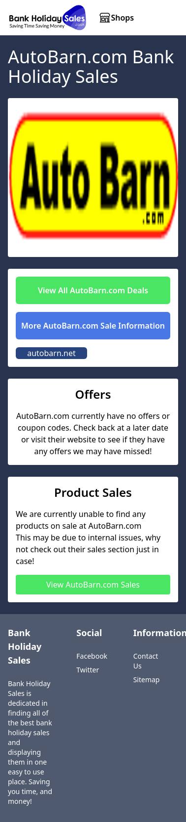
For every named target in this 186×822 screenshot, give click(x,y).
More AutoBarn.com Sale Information (93, 325)
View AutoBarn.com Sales (93, 584)
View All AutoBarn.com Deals (93, 290)
